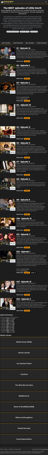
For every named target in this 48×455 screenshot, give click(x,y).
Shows (1, 449)
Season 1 (18, 49)
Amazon (27, 61)
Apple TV (33, 272)
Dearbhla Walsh (25, 97)
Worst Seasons (41, 43)
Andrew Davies (23, 98)
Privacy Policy (17, 449)
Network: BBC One (24, 31)
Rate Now (12, 57)
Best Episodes (6, 43)
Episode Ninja (44, 449)
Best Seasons (30, 43)
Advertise (11, 449)
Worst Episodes (18, 43)
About (6, 449)
